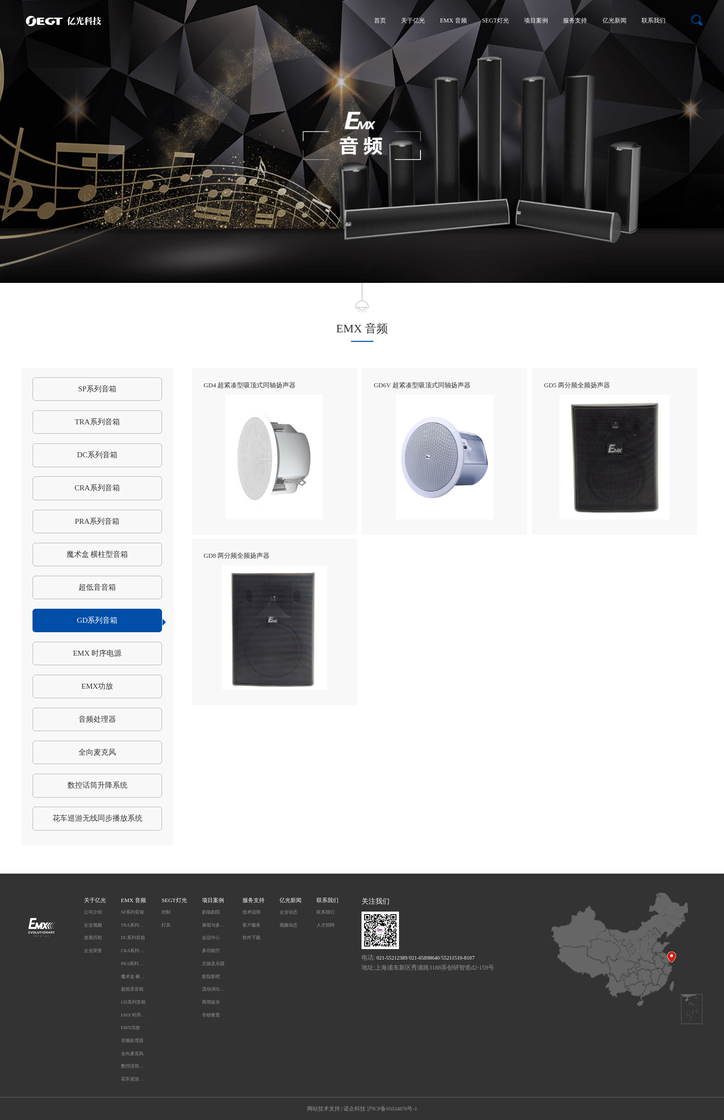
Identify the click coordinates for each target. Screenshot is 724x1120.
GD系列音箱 (119, 621)
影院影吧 (211, 976)
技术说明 (251, 912)
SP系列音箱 (97, 389)
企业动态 (289, 912)
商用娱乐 (211, 1002)
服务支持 (575, 20)
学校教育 (211, 1015)
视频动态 (289, 925)
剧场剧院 (211, 912)
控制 (166, 912)
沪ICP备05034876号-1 (392, 1109)
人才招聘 (325, 925)
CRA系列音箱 (97, 488)
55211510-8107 (458, 958)
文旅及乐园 (213, 963)
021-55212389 (392, 958)
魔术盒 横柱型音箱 (97, 554)
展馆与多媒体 (215, 925)
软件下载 (251, 937)
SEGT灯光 (495, 20)
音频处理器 (97, 719)
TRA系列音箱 (97, 422)
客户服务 (251, 925)
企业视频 (93, 925)
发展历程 (93, 937)
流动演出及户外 (215, 989)
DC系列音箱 (97, 455)
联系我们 (654, 20)
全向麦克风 (97, 752)
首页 (380, 20)
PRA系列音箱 (97, 521)
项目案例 (536, 20)
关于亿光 (413, 20)
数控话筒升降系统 (98, 785)
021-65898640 (424, 958)
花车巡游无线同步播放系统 (97, 818)
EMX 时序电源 (97, 653)
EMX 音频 (453, 20)
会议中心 (211, 937)
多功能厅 (211, 950)
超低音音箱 (97, 587)
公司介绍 (93, 912)
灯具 (166, 925)
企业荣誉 (93, 950)
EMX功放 (98, 686)
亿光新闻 (614, 20)
